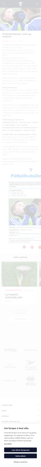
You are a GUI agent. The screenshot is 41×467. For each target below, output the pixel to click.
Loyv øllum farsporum (21, 450)
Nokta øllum (20, 456)
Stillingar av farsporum (20, 462)
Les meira (8, 444)
